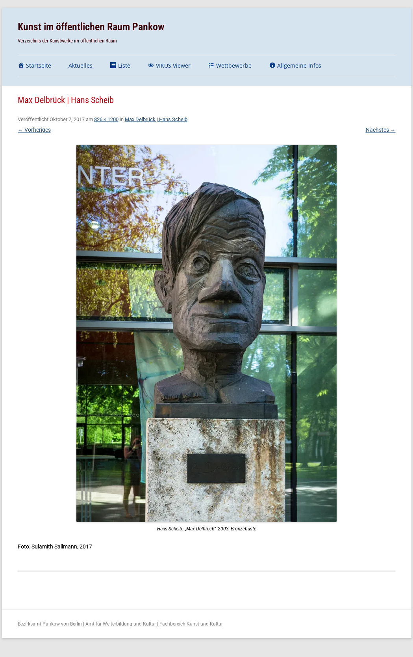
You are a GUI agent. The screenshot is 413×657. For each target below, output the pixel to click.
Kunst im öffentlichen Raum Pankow (91, 27)
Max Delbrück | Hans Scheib (156, 119)
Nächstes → (381, 130)
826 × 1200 (106, 119)
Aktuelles (81, 65)
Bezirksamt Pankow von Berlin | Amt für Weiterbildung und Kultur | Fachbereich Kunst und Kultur (120, 624)
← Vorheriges (34, 130)
